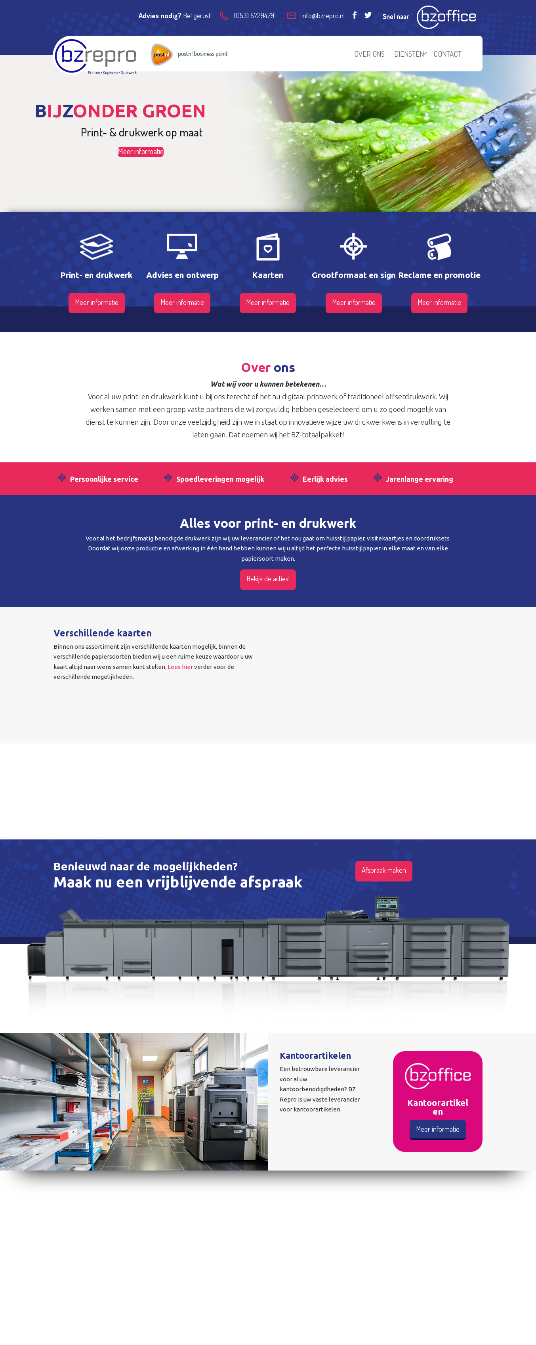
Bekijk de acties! (268, 578)
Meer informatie (141, 151)
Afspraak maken (384, 870)
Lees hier (180, 666)
